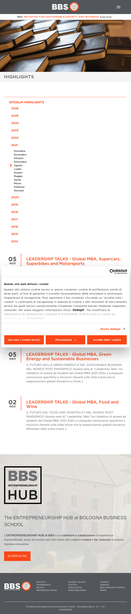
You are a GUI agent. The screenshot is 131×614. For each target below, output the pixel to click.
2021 (14, 145)
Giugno (18, 172)
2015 (14, 234)
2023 (14, 130)
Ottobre (19, 158)
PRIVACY (40, 588)
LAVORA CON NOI (76, 582)
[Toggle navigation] (118, 7)
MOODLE (104, 582)
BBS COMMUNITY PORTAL (112, 588)
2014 (14, 241)
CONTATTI (41, 582)
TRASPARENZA (43, 585)
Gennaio (19, 190)
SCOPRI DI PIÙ (17, 556)
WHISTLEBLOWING (77, 590)
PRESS (103, 590)
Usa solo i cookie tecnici (24, 339)
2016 (14, 226)
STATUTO (72, 585)
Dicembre (20, 151)
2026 (15, 108)
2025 (14, 115)
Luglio (17, 169)
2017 (14, 219)
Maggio (18, 176)
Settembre (20, 161)
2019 (14, 204)
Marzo (17, 183)
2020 (15, 197)
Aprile (17, 179)
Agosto (18, 165)
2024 (15, 123)
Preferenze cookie (46, 590)
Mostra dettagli (110, 329)
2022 (14, 137)
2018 (14, 212)
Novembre (20, 154)
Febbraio (19, 187)
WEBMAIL (105, 585)
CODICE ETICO (75, 588)
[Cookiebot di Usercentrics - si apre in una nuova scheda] (112, 271)
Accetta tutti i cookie (107, 339)
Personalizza (65, 339)
